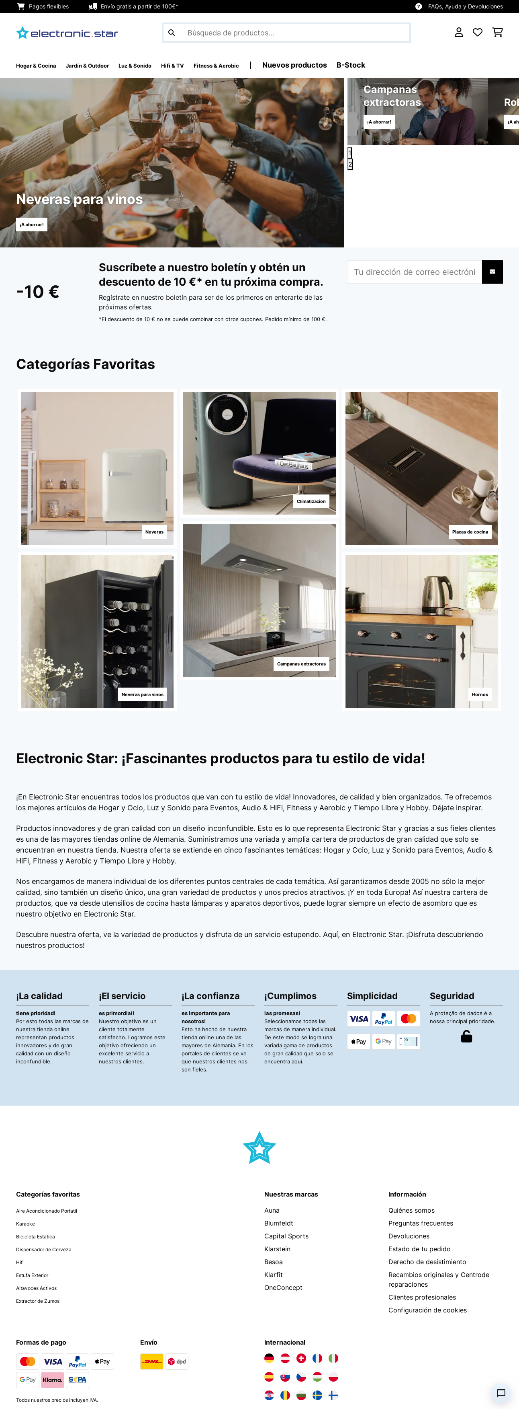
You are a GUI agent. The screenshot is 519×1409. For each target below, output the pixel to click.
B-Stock (416, 65)
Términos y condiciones (131, 1396)
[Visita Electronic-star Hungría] (317, 1306)
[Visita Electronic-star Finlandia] (333, 1324)
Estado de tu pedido (419, 1178)
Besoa (273, 1191)
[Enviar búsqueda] (171, 32)
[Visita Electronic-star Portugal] (301, 1343)
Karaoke (28, 1152)
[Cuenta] (459, 32)
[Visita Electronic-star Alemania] (269, 1287)
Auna (272, 1139)
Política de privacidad (49, 1396)
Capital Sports (286, 1165)
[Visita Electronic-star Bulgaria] (301, 1324)
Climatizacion (300, 497)
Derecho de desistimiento (427, 1191)
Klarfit (273, 1204)
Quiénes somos (411, 1139)
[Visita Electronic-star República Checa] (301, 1306)
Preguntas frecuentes (420, 1152)
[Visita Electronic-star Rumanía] (285, 1324)
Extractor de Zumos (46, 1230)
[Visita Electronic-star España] (269, 1306)
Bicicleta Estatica (42, 1165)
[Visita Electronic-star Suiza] (301, 1287)
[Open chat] (501, 1393)
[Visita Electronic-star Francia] (317, 1287)
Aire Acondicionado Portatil (58, 1139)
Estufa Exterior (38, 1204)
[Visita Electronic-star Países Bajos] (285, 1343)
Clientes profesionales (422, 1226)
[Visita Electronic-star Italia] (333, 1287)
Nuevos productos (359, 65)
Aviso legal (196, 1396)
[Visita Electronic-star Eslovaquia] (285, 1306)
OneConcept (283, 1217)
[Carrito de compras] (497, 32)
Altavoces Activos (43, 1217)
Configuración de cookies (427, 1239)
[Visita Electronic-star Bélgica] (269, 1343)
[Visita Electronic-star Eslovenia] (317, 1343)
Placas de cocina (459, 527)
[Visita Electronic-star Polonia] (333, 1306)
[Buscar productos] (286, 33)
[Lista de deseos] (477, 32)
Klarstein (277, 1178)
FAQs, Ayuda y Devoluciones (465, 6)
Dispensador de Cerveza (53, 1178)
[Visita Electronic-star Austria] (285, 1287)
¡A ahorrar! (38, 223)
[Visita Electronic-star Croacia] (269, 1324)
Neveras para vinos (130, 690)
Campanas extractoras (288, 659)
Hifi (21, 1191)
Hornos (471, 690)
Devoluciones (408, 1165)
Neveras (146, 527)
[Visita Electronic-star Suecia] (317, 1324)
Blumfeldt (278, 1152)
